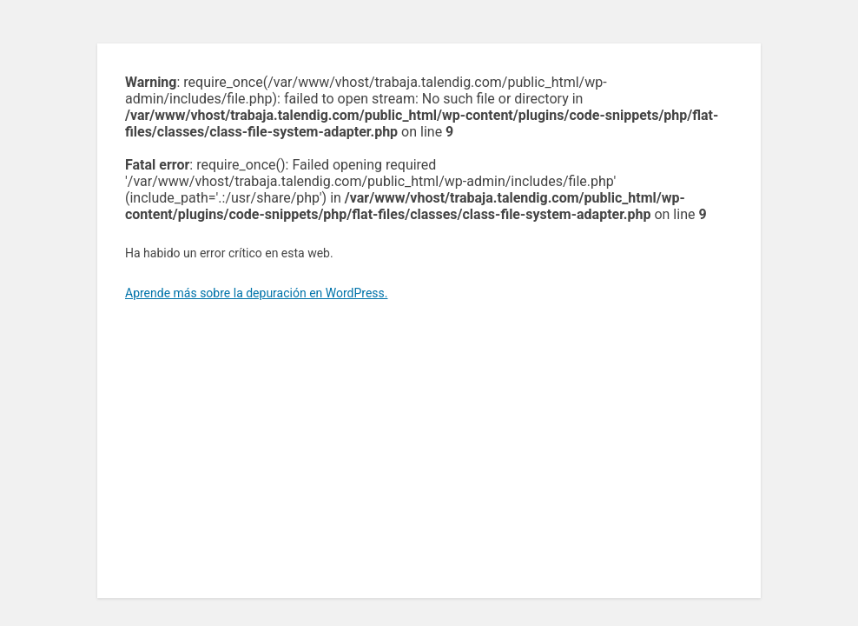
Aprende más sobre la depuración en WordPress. (256, 293)
